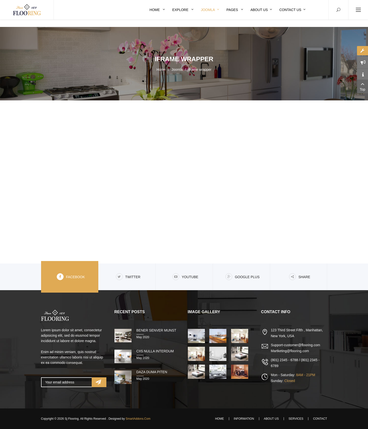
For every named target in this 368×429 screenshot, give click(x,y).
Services (296, 418)
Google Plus (242, 276)
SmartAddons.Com (138, 418)
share (299, 276)
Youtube (185, 276)
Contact (320, 418)
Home (161, 70)
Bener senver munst (156, 330)
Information (244, 418)
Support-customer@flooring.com (295, 345)
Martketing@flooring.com (290, 351)
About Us (271, 418)
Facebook (71, 276)
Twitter (128, 276)
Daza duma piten (151, 372)
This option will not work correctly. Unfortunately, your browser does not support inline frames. (184, 181)
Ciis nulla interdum (155, 351)
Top (362, 86)
